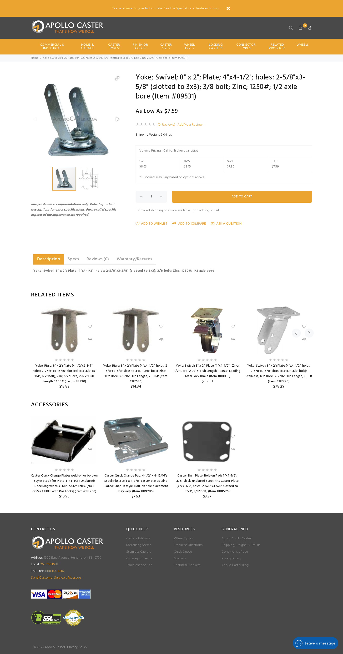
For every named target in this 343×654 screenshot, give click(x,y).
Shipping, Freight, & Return (241, 545)
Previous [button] (296, 295)
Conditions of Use (235, 552)
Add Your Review (189, 125)
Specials (180, 558)
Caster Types (114, 46)
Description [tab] (48, 259)
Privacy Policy (231, 558)
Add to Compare (189, 223)
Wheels (303, 45)
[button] (117, 78)
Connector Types (246, 46)
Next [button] (307, 295)
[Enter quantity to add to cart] (151, 197)
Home (34, 58)
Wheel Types (189, 46)
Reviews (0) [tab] (98, 259)
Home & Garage (87, 46)
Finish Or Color (140, 46)
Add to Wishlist (151, 223)
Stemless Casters (138, 552)
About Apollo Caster (236, 538)
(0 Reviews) (166, 125)
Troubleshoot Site (139, 565)
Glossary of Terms (139, 558)
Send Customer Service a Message (56, 577)
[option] (64, 347)
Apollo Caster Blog (235, 565)
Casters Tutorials (138, 538)
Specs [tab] (73, 259)
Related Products (277, 46)
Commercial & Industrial (52, 46)
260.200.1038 (44, 564)
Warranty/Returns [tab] (134, 259)
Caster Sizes (166, 46)
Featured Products (187, 565)
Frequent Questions (188, 545)
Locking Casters (216, 46)
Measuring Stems (138, 545)
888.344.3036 (47, 571)
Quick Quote (183, 552)
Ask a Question (226, 223)
